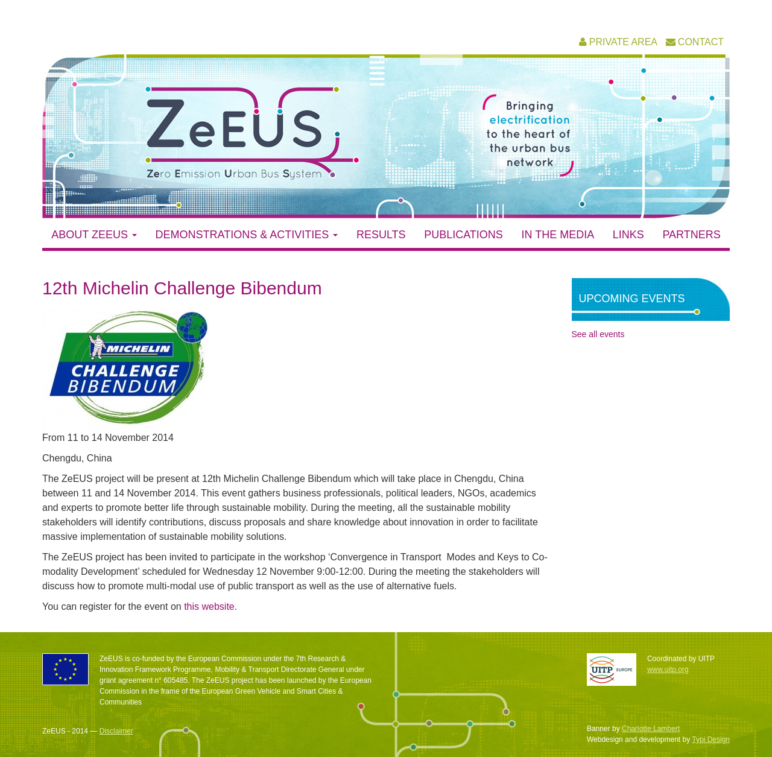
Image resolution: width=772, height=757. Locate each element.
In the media (557, 235)
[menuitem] (618, 42)
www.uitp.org (668, 669)
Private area (623, 42)
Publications (463, 235)
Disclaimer (116, 731)
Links (628, 235)
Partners (691, 235)
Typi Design (711, 739)
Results (381, 235)
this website (209, 606)
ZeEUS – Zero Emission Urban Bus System (258, 133)
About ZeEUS (94, 235)
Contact (701, 42)
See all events (598, 334)
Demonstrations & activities (247, 235)
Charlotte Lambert (651, 728)
